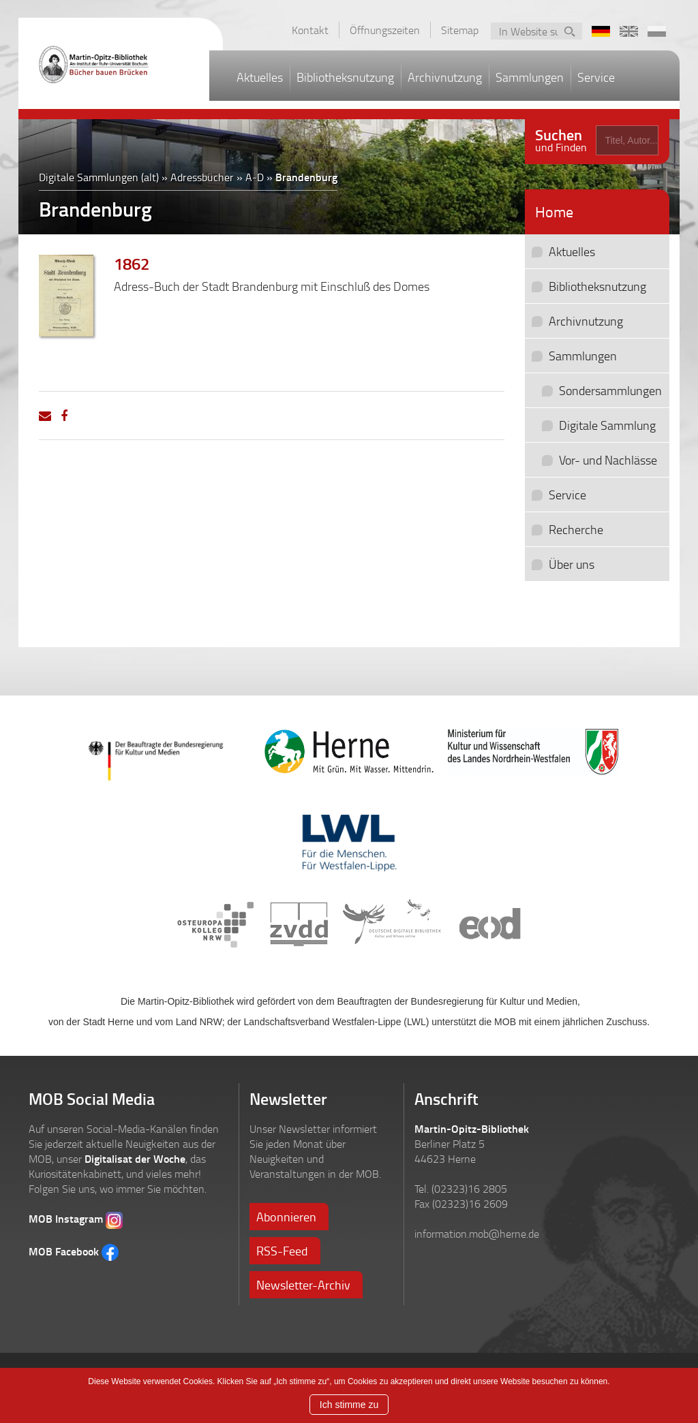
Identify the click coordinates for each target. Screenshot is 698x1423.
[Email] (45, 415)
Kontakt (310, 29)
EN (629, 31)
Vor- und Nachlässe (608, 460)
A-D (254, 177)
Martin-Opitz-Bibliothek (107, 64)
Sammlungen (530, 77)
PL (657, 31)
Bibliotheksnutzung (345, 77)
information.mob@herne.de (476, 1233)
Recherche (576, 529)
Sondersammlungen (610, 390)
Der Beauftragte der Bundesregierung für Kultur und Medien (165, 755)
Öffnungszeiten (385, 29)
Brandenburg (306, 177)
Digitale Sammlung (607, 425)
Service (596, 77)
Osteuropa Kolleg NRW (216, 925)
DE (601, 31)
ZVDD (299, 925)
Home (554, 211)
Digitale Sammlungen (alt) (99, 177)
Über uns (571, 564)
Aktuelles (260, 77)
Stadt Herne (349, 752)
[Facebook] (64, 415)
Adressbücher (202, 177)
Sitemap (460, 29)
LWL (349, 840)
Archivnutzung (445, 77)
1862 (131, 263)
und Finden (561, 138)
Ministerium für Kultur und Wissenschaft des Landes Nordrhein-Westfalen (533, 752)
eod (489, 925)
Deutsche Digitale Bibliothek (392, 925)
